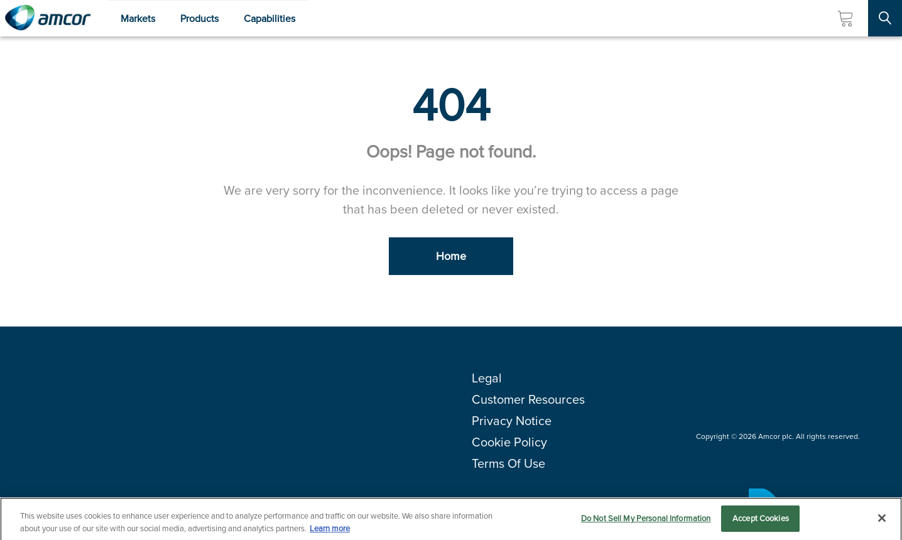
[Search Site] (885, 18)
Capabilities (269, 18)
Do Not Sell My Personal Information (646, 521)
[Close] (882, 520)
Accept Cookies (760, 521)
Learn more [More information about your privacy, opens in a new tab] (330, 530)
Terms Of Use (508, 463)
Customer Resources (528, 399)
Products (199, 18)
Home (451, 256)
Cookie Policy (509, 442)
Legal (487, 378)
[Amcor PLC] (47, 18)
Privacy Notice (512, 420)
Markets (138, 18)
